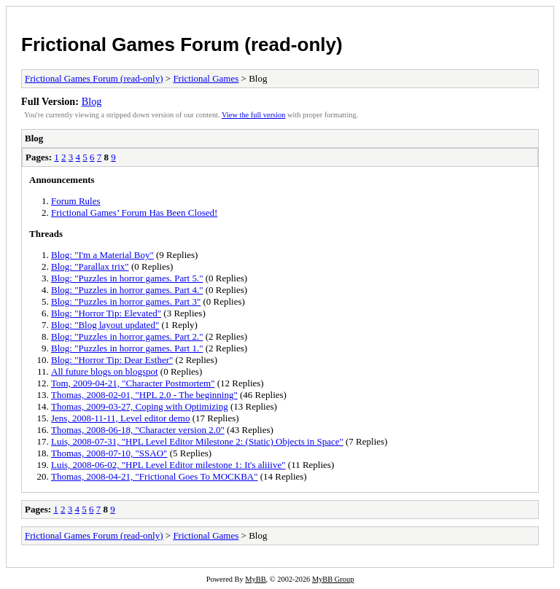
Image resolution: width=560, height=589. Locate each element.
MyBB (255, 579)
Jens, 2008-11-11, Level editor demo (120, 418)
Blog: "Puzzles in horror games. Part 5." (127, 278)
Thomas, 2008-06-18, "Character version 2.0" (138, 429)
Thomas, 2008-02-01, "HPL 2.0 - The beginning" (144, 394)
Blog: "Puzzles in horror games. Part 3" (126, 301)
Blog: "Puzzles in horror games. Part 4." (127, 289)
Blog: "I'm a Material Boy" (102, 254)
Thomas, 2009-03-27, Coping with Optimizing (139, 406)
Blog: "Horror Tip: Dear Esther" (112, 359)
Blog (92, 101)
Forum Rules (76, 200)
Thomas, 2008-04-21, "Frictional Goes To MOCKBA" (154, 476)
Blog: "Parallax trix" (90, 266)
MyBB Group (333, 579)
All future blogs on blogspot (104, 371)
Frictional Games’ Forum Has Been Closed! (134, 212)
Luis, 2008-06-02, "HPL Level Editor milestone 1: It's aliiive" (168, 464)
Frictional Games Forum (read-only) (182, 44)
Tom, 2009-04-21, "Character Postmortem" (133, 383)
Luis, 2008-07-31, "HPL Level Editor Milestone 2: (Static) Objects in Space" (197, 441)
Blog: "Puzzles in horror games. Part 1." (127, 348)
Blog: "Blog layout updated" (105, 324)
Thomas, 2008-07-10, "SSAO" (109, 453)
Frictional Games (205, 78)
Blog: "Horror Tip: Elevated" (106, 313)
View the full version (253, 115)
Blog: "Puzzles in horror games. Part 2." (127, 336)
